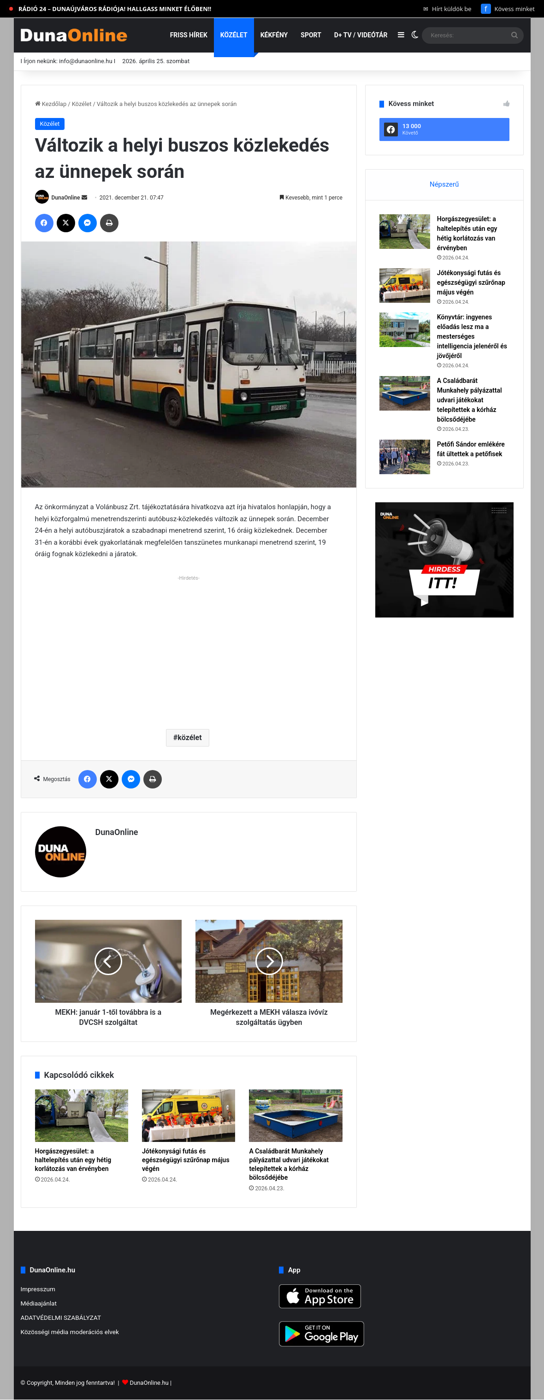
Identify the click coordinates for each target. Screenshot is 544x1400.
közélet (189, 737)
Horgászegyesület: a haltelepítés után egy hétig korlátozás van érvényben (73, 1159)
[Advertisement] (189, 648)
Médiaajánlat (39, 1303)
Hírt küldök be (447, 9)
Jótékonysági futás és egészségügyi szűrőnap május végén (186, 1159)
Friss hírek (188, 35)
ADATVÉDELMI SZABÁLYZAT (61, 1317)
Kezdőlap (51, 103)
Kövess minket (508, 9)
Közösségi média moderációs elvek (70, 1331)
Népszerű (444, 184)
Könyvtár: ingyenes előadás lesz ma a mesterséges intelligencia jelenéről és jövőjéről (472, 336)
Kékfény (274, 35)
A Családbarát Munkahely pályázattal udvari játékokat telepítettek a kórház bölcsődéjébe (469, 400)
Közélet (234, 35)
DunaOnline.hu (149, 1383)
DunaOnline (65, 197)
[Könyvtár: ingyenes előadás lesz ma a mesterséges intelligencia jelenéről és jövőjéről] (404, 329)
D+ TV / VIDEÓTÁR (361, 35)
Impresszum (38, 1289)
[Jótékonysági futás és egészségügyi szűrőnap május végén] (188, 1115)
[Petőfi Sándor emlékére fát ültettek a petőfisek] (404, 457)
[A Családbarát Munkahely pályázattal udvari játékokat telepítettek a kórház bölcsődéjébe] (295, 1115)
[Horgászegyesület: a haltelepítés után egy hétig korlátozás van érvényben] (81, 1115)
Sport (311, 35)
